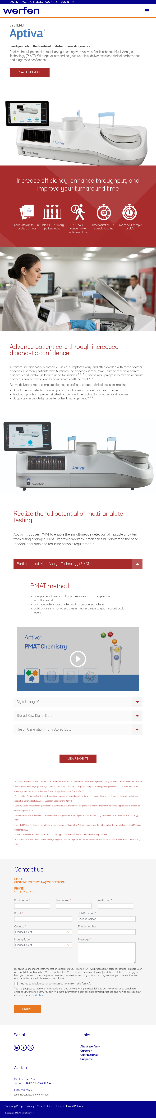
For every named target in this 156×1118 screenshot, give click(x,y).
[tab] (78, 564)
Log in (65, 2)
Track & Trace (19, 2)
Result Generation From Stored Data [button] (79, 729)
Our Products (88, 1055)
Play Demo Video (29, 72)
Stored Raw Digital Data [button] (79, 716)
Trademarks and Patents (69, 1106)
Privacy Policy (35, 995)
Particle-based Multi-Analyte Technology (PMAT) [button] (79, 564)
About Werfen (89, 1046)
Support (85, 1059)
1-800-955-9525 (25, 892)
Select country (46, 2)
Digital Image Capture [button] (79, 702)
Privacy (30, 1106)
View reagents (78, 758)
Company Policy (14, 1106)
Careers (85, 1051)
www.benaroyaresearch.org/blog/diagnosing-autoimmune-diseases (113, 782)
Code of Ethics (44, 1106)
